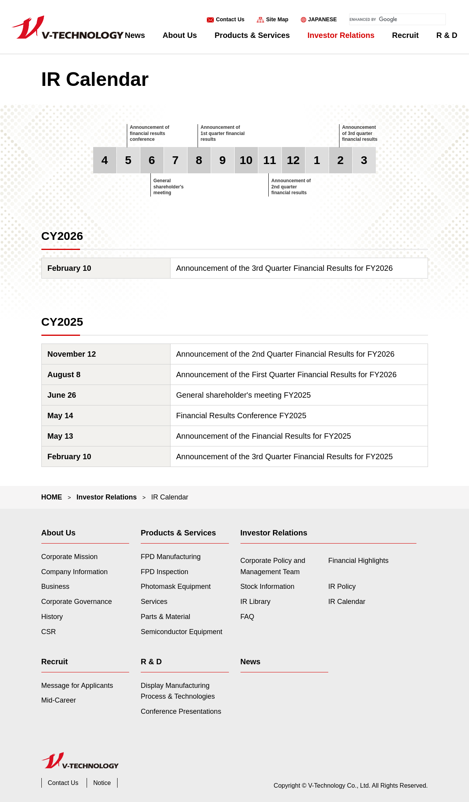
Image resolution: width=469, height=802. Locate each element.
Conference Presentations (181, 711)
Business (55, 586)
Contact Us (230, 19)
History (52, 617)
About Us (180, 35)
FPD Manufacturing (171, 557)
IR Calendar (346, 601)
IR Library (255, 601)
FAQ (247, 617)
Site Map (277, 19)
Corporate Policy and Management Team (272, 566)
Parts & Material (165, 617)
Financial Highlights (358, 560)
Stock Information (267, 586)
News (135, 35)
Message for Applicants (77, 685)
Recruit (405, 35)
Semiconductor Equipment (181, 632)
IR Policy (342, 586)
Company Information (74, 572)
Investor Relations (340, 35)
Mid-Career (58, 700)
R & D (447, 35)
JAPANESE (322, 19)
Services (154, 601)
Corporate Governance (76, 601)
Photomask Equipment (176, 586)
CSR (48, 632)
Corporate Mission (69, 557)
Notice (102, 783)
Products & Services (252, 35)
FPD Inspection (164, 572)
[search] (397, 19)
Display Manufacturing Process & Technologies (178, 691)
